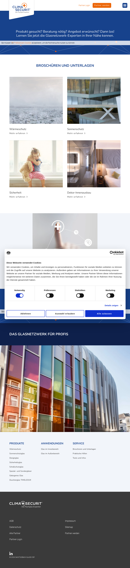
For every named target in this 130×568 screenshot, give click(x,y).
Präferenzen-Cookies (22, 43)
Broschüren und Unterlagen (84, 449)
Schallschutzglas (16, 467)
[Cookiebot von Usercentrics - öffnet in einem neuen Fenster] (112, 253)
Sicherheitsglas (15, 462)
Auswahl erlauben (65, 313)
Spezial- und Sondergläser (20, 471)
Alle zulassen (104, 313)
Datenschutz (15, 527)
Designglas (14, 458)
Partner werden (102, 5)
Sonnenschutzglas (17, 453)
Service (78, 443)
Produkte (16, 443)
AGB (11, 521)
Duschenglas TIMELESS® (20, 480)
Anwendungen (52, 443)
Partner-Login (15, 539)
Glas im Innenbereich (49, 449)
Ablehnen (25, 313)
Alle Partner (14, 533)
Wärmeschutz (15, 449)
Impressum (70, 521)
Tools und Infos (79, 458)
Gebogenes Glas (16, 475)
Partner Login (84, 5)
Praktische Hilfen (80, 453)
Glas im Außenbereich (50, 453)
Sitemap (69, 527)
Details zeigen (111, 305)
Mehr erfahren (17, 133)
